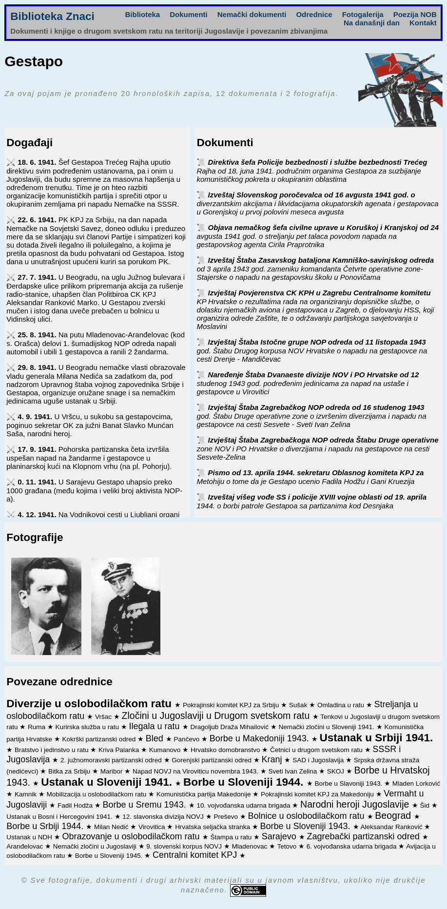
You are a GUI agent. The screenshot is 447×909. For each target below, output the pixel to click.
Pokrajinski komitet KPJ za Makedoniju (318, 794)
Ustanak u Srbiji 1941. (376, 738)
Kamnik (27, 794)
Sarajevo (280, 836)
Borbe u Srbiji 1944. (46, 826)
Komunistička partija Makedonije (204, 794)
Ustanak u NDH (30, 837)
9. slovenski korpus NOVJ (184, 846)
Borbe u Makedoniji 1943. (260, 738)
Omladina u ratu (341, 705)
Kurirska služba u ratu (87, 727)
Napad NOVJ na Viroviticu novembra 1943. (196, 771)
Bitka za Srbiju (70, 771)
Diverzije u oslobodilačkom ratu (90, 703)
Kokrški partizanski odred (99, 739)
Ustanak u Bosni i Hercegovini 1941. (60, 816)
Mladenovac (250, 846)
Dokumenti (189, 14)
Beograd (394, 815)
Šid (425, 805)
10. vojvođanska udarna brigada (244, 805)
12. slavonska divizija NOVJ (163, 816)
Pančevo (187, 739)
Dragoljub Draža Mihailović (230, 727)
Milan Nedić (112, 827)
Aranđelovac (25, 846)
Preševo (226, 816)
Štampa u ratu (231, 837)
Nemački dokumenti (252, 14)
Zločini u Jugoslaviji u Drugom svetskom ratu (217, 715)
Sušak (299, 705)
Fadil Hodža (76, 805)
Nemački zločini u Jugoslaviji (95, 846)
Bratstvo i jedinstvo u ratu (52, 750)
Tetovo (287, 846)
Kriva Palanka (119, 750)
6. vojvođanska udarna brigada (352, 846)
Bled (156, 738)
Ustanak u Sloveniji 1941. (108, 782)
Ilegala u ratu (155, 726)
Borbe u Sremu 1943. (146, 805)
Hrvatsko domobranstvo (226, 750)
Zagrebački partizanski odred (364, 836)
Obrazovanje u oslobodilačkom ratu (132, 836)
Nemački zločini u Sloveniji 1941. (327, 727)
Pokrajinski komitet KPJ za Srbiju (232, 705)
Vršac (104, 716)
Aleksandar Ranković (393, 827)
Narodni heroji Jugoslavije (356, 804)
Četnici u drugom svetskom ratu (317, 750)
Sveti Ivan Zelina (293, 771)
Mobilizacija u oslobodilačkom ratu (97, 794)
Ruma (37, 727)
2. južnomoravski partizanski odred (112, 760)
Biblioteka (142, 14)
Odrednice (314, 14)
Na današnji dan (372, 23)
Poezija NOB (415, 14)
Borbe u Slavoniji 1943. (349, 783)
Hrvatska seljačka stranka (213, 827)
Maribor (112, 771)
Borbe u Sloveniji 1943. (306, 826)
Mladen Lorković (416, 783)
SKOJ (336, 771)
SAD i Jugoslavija (319, 760)
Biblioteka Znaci (52, 16)
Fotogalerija (363, 14)
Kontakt (423, 23)
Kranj (272, 759)
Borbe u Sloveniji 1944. (245, 782)
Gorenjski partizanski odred (212, 760)
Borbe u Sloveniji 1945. (110, 855)
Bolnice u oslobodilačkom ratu (307, 816)
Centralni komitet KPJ (196, 855)
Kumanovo (165, 750)
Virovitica (152, 827)
